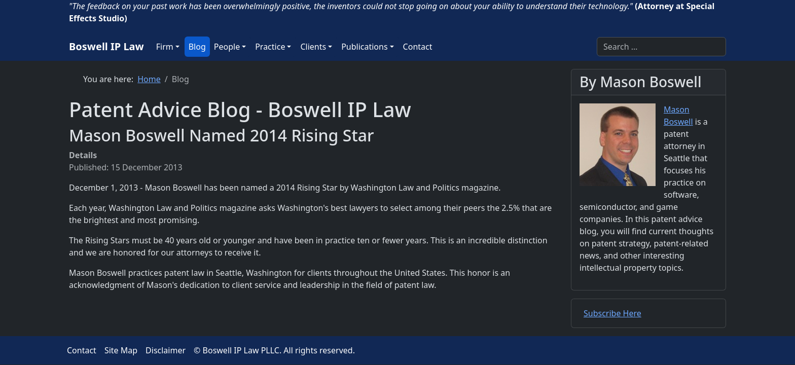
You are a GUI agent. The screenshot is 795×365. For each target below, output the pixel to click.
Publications (364, 46)
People (227, 46)
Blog (197, 46)
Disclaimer (166, 350)
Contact (417, 46)
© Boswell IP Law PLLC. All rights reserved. (274, 350)
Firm (164, 46)
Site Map (120, 350)
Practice (270, 46)
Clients (313, 46)
